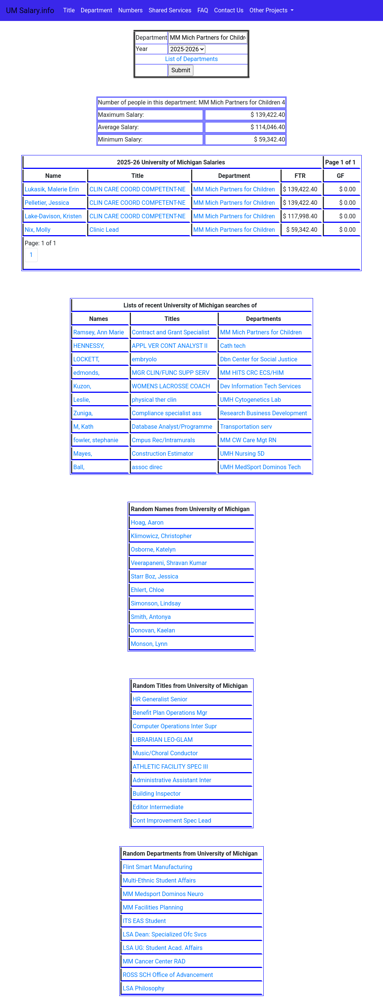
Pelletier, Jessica (47, 202)
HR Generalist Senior (160, 699)
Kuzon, (82, 386)
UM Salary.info (30, 10)
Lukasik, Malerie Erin (52, 189)
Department (96, 10)
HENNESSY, (88, 345)
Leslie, (81, 399)
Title (69, 10)
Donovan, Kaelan (153, 630)
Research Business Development (263, 413)
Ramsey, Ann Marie (98, 332)
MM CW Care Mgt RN (248, 440)
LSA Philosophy (143, 988)
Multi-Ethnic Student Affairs (159, 880)
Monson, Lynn (149, 643)
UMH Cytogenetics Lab (250, 399)
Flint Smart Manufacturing (157, 867)
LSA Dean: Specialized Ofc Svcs (164, 934)
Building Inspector (157, 793)
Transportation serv (246, 426)
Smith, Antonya (151, 616)
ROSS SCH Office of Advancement (168, 974)
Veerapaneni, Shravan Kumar (169, 563)
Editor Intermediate (158, 807)
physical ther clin (154, 399)
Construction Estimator (162, 453)
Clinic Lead (104, 229)
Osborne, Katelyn (153, 549)
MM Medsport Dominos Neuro (163, 894)
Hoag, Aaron (147, 522)
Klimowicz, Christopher (161, 536)
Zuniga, (83, 413)
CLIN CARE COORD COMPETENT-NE (137, 189)
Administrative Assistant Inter (172, 780)
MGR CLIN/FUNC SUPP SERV (171, 372)
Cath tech (232, 345)
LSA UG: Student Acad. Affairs (162, 947)
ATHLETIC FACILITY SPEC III (170, 766)
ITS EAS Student (144, 920)
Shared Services (170, 10)
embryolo (144, 359)
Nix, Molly (37, 229)
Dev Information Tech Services (260, 386)
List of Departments (191, 59)
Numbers (130, 10)
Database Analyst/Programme (172, 426)
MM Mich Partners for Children (234, 189)
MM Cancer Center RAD (154, 961)
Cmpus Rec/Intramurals (163, 440)
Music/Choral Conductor (165, 753)
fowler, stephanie (95, 440)
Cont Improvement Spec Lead (172, 820)
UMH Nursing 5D (242, 453)
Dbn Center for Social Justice (258, 359)
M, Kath (83, 426)
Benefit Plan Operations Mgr (170, 712)
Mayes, (82, 453)
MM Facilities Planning (153, 907)
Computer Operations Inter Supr (175, 726)
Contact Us (229, 10)
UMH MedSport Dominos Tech (260, 467)
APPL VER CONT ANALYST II (170, 345)
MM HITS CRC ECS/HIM (252, 372)
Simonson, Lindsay (156, 603)
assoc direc (147, 467)
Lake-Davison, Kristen (53, 216)
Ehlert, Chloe (147, 589)
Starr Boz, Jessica (154, 576)
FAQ (202, 10)
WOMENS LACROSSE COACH (171, 386)
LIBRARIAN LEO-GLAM (163, 739)
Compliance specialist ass (167, 413)
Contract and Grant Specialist (171, 332)
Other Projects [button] (269, 10)
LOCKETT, (86, 359)
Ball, (79, 467)
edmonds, (86, 372)
